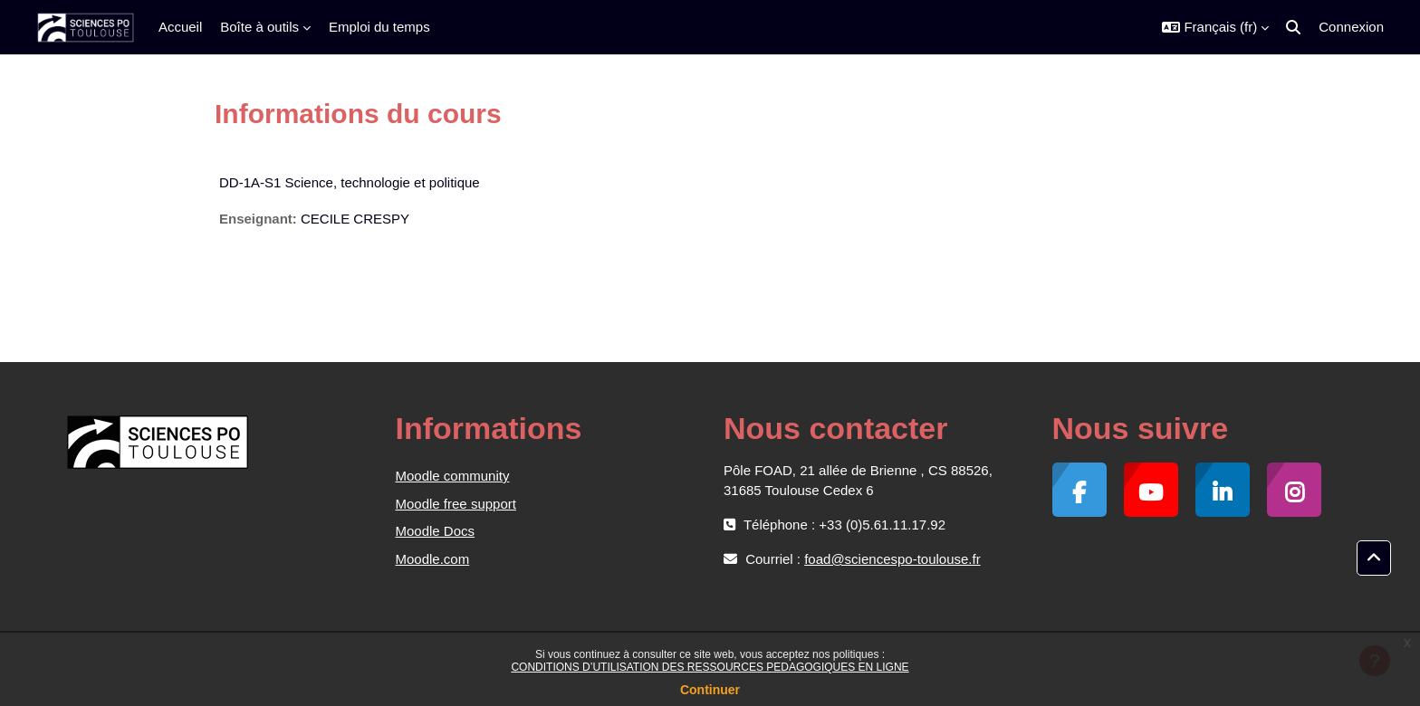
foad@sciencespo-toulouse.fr (892, 559)
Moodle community (453, 475)
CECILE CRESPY (355, 218)
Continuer (710, 689)
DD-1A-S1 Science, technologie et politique (349, 182)
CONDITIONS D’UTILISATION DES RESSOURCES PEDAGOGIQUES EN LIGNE (709, 667)
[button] (1215, 27)
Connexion (1351, 26)
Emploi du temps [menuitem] (379, 26)
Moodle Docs (435, 531)
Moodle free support (456, 503)
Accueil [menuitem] (180, 26)
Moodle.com (433, 559)
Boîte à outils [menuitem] (259, 26)
